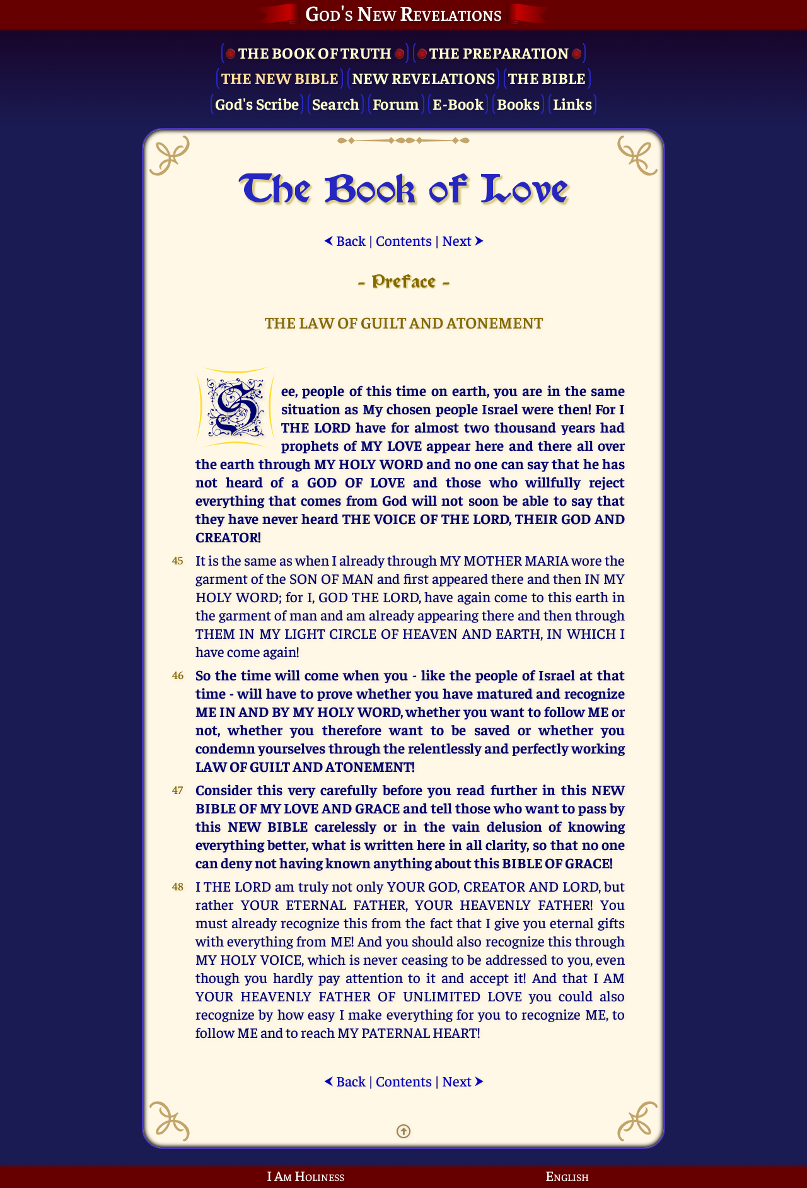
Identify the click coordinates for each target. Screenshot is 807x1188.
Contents (404, 240)
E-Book (458, 103)
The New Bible (280, 77)
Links (572, 103)
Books (518, 103)
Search (336, 103)
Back (344, 240)
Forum (396, 103)
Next (463, 240)
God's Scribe (257, 103)
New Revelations (424, 77)
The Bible (547, 77)
